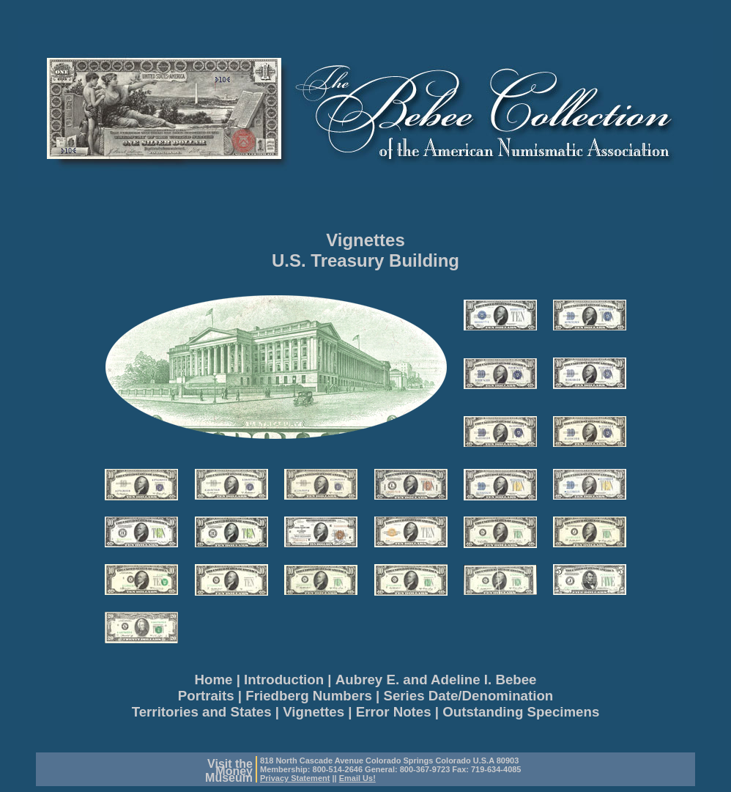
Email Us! (357, 778)
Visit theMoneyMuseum (229, 771)
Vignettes (365, 240)
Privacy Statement (295, 778)
